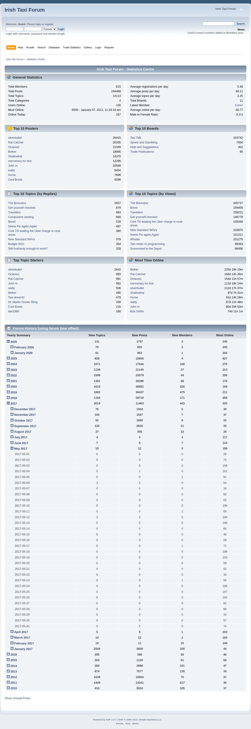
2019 (13, 392)
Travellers (14, 212)
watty (11, 170)
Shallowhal (15, 156)
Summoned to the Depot (145, 248)
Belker (12, 151)
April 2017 (21, 632)
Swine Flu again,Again (22, 226)
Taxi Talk (135, 137)
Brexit (12, 221)
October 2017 (23, 420)
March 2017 (22, 637)
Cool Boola (15, 179)
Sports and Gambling (143, 142)
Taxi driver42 (16, 297)
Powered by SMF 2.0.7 (104, 719)
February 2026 (24, 347)
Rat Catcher (16, 142)
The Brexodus (17, 203)
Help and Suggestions (144, 147)
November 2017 (24, 414)
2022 (13, 375)
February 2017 (24, 643)
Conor (239, 105)
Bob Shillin (137, 311)
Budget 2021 (16, 244)
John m (13, 165)
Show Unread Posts (17, 698)
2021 (13, 381)
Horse (12, 175)
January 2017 (23, 649)
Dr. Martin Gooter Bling (23, 302)
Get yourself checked (21, 207)
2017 (13, 403)
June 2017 (21, 443)
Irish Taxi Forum (25, 10)
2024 (13, 364)
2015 (13, 660)
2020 (13, 386)
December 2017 (24, 409)
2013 (13, 671)
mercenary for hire (20, 161)
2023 (13, 370)
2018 (13, 398)
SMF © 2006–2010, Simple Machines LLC (139, 719)
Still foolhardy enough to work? (28, 248)
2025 (13, 358)
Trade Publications (142, 151)
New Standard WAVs (21, 239)
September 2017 (25, 426)
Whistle (135, 239)
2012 (13, 677)
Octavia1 (13, 147)
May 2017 (20, 448)
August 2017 (22, 431)
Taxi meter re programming (147, 244)
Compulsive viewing (21, 217)
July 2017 (20, 437)
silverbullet (15, 137)
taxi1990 (13, 311)
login (38, 24)
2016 (13, 654)
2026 (13, 341)
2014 (13, 666)
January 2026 (23, 353)
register (49, 24)
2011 (13, 682)
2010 (13, 688)
